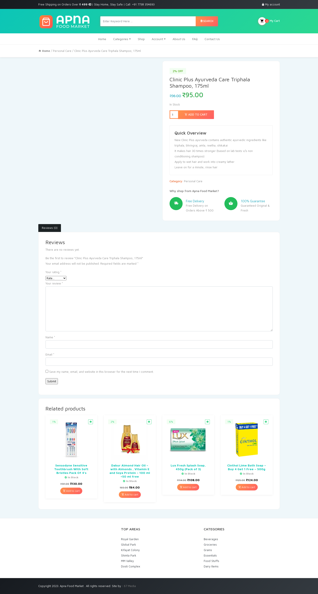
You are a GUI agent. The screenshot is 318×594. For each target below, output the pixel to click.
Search (206, 21)
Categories (120, 39)
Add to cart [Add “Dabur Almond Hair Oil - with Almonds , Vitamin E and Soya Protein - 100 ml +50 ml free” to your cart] (129, 494)
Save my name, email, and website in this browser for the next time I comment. (101, 371)
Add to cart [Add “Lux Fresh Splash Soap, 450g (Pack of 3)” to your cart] (188, 487)
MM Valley (127, 561)
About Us (179, 39)
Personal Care (62, 51)
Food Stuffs (211, 561)
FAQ (195, 39)
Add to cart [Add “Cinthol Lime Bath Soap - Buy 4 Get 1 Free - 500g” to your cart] (246, 487)
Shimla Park (128, 555)
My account (272, 4)
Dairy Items (211, 566)
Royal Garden (130, 539)
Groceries (210, 544)
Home (102, 39)
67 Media (130, 586)
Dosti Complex (130, 566)
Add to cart (196, 114)
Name (50, 337)
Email (49, 354)
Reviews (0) (49, 228)
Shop (141, 39)
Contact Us (212, 39)
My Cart (269, 21)
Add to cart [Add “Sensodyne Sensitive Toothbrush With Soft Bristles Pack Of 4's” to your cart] (71, 490)
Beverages (211, 539)
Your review (54, 283)
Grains (208, 550)
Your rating (53, 272)
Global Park (128, 544)
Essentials (210, 555)
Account (157, 39)
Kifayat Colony (130, 550)
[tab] (49, 228)
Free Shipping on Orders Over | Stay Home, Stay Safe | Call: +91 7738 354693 (96, 4)
